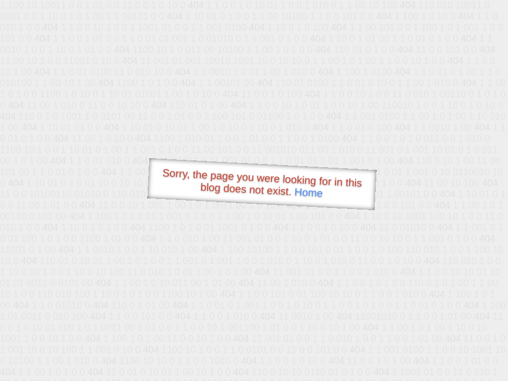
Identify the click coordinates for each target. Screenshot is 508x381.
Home (308, 192)
